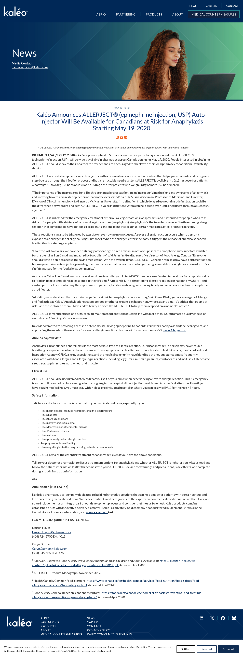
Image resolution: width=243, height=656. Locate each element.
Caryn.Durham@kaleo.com (49, 548)
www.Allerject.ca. (174, 330)
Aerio (101, 14)
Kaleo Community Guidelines (109, 634)
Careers (211, 5)
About (177, 14)
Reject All (207, 649)
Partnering (126, 14)
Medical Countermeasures (213, 14)
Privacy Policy (98, 630)
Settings (186, 649)
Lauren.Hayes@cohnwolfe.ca (51, 532)
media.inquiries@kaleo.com (30, 67)
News (193, 5)
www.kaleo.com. (97, 512)
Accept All (228, 649)
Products (154, 14)
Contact (232, 5)
